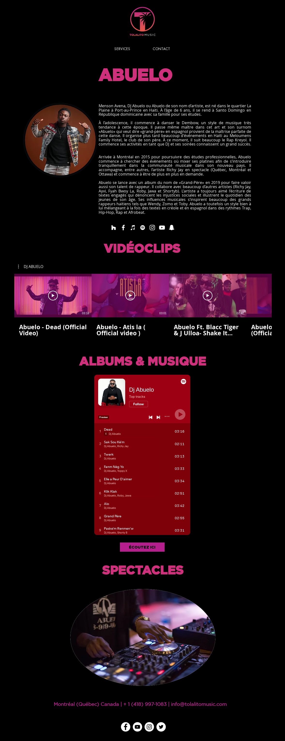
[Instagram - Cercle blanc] (149, 727)
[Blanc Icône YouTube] (162, 227)
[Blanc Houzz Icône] (113, 227)
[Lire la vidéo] (53, 295)
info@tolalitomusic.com (199, 704)
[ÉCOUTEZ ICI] (142, 547)
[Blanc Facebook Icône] (123, 227)
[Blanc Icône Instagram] (152, 227)
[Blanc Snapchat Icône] (171, 227)
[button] (30, 266)
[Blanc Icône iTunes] (133, 227)
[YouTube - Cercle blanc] (137, 727)
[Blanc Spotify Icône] (142, 227)
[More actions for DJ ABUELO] (30, 266)
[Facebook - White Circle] (125, 727)
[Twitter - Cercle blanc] (161, 727)
